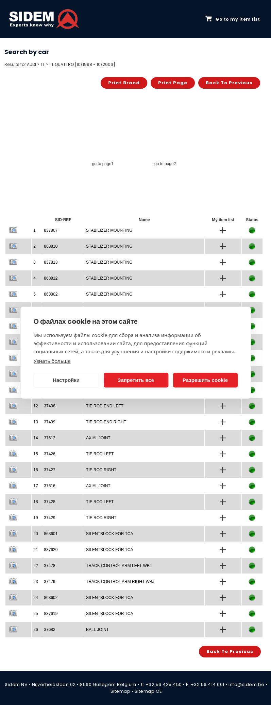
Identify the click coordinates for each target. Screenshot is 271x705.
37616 (49, 485)
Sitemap (121, 691)
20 (35, 533)
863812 (50, 278)
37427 (49, 470)
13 (35, 422)
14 (35, 438)
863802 (50, 294)
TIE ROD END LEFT (104, 406)
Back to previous (229, 83)
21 (35, 549)
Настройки (66, 380)
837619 (50, 613)
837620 (50, 549)
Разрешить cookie (205, 380)
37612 (49, 438)
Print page (172, 83)
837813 (50, 262)
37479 (49, 581)
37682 (49, 629)
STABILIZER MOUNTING (109, 230)
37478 (49, 565)
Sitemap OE (148, 691)
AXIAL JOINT (98, 438)
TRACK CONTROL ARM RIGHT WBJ (120, 581)
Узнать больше (52, 360)
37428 (49, 501)
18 (35, 501)
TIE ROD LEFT (100, 454)
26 (35, 629)
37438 (49, 406)
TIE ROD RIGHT (101, 470)
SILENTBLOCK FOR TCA (109, 533)
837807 (50, 230)
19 (35, 517)
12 (35, 406)
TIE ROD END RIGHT (106, 422)
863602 (50, 597)
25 (35, 613)
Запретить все (136, 380)
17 (35, 485)
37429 (49, 517)
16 (35, 470)
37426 (49, 454)
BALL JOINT (97, 629)
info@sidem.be (246, 684)
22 (35, 565)
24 (35, 597)
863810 (50, 246)
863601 (50, 533)
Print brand (124, 83)
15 (35, 454)
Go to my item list (232, 19)
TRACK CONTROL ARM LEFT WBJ (119, 565)
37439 (49, 422)
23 (35, 581)
